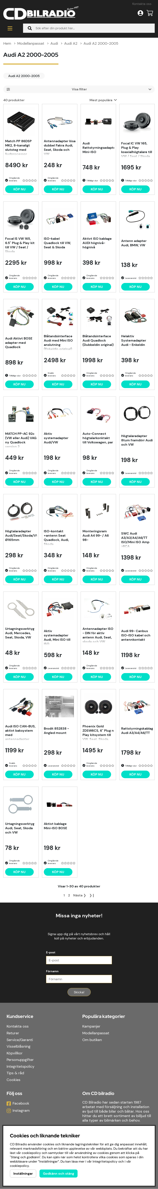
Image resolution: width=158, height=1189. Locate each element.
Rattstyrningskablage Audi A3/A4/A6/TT (137, 731)
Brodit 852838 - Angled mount (56, 731)
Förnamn (52, 971)
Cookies (13, 1080)
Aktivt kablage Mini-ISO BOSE (55, 826)
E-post (50, 952)
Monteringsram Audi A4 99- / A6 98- (95, 536)
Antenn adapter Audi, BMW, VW (133, 243)
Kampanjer (91, 1026)
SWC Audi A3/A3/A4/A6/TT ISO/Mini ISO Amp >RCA (135, 540)
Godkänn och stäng (58, 1173)
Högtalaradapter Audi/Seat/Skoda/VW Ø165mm (21, 536)
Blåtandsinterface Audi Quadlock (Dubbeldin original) (98, 341)
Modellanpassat (30, 44)
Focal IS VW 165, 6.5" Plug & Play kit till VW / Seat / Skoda (20, 245)
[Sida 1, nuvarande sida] (64, 896)
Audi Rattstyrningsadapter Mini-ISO (98, 148)
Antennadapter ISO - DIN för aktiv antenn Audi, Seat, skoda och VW (97, 635)
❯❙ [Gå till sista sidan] (92, 896)
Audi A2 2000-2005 (101, 44)
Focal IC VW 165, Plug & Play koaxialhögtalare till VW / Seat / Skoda (136, 150)
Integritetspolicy (20, 1066)
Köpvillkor (15, 1053)
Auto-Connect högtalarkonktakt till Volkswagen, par (97, 438)
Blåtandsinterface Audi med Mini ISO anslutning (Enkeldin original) (58, 343)
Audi (54, 44)
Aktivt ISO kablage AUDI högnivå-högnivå (97, 243)
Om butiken (92, 1040)
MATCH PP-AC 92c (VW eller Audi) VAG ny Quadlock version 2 (20, 440)
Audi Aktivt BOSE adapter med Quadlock (18, 343)
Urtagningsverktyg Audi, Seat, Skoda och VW (19, 828)
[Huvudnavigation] (9, 28)
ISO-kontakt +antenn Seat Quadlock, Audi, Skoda (56, 538)
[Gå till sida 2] (69, 896)
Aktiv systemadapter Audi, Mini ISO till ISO (57, 637)
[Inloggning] (140, 13)
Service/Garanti (20, 1040)
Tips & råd (15, 1073)
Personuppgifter (20, 1060)
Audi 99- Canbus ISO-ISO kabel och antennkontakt (135, 635)
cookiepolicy (19, 1166)
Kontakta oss (141, 4)
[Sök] (89, 28)
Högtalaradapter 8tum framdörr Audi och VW (137, 440)
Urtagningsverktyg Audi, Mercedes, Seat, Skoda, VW (19, 633)
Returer (13, 1033)
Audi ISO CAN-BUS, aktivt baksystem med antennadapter (20, 733)
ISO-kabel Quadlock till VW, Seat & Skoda (57, 243)
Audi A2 (70, 44)
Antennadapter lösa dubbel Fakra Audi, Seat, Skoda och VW (60, 148)
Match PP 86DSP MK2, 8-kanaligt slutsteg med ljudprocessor (18, 148)
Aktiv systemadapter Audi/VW (56, 438)
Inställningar (23, 1173)
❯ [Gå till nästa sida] (79, 896)
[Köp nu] (19, 190)
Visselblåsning (18, 1046)
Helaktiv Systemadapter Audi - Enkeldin (133, 341)
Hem (7, 44)
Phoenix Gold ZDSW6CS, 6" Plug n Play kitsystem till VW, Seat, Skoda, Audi (98, 733)
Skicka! (79, 992)
